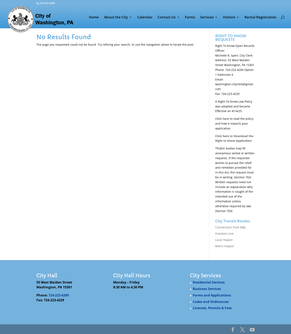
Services (207, 17)
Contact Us (167, 17)
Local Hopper (224, 240)
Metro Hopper (224, 246)
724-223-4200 (58, 295)
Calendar (144, 17)
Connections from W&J (230, 227)
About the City (116, 17)
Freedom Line (224, 233)
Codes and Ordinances (211, 301)
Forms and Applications (212, 295)
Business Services (207, 289)
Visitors (229, 17)
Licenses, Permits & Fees (212, 308)
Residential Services (209, 282)
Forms (190, 17)
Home (94, 17)
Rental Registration (260, 17)
